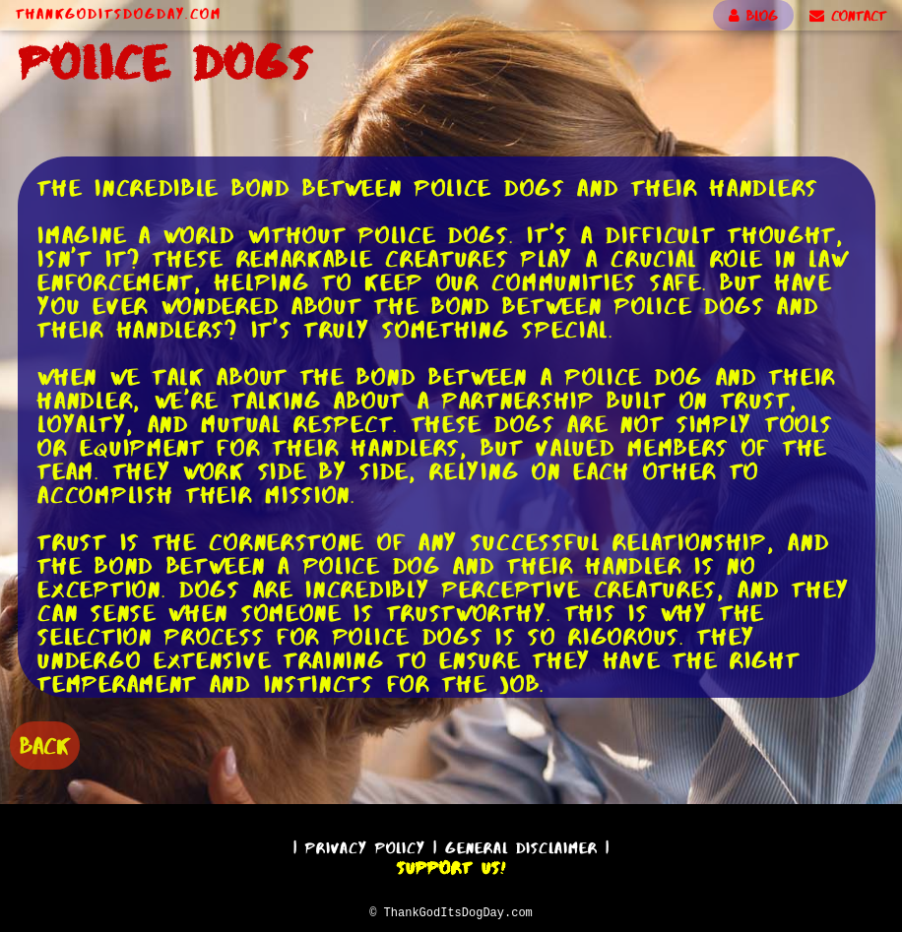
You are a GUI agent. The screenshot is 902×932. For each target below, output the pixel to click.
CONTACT (847, 16)
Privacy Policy (365, 845)
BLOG (753, 16)
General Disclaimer (521, 845)
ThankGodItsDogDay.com (119, 14)
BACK (45, 743)
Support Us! (451, 865)
